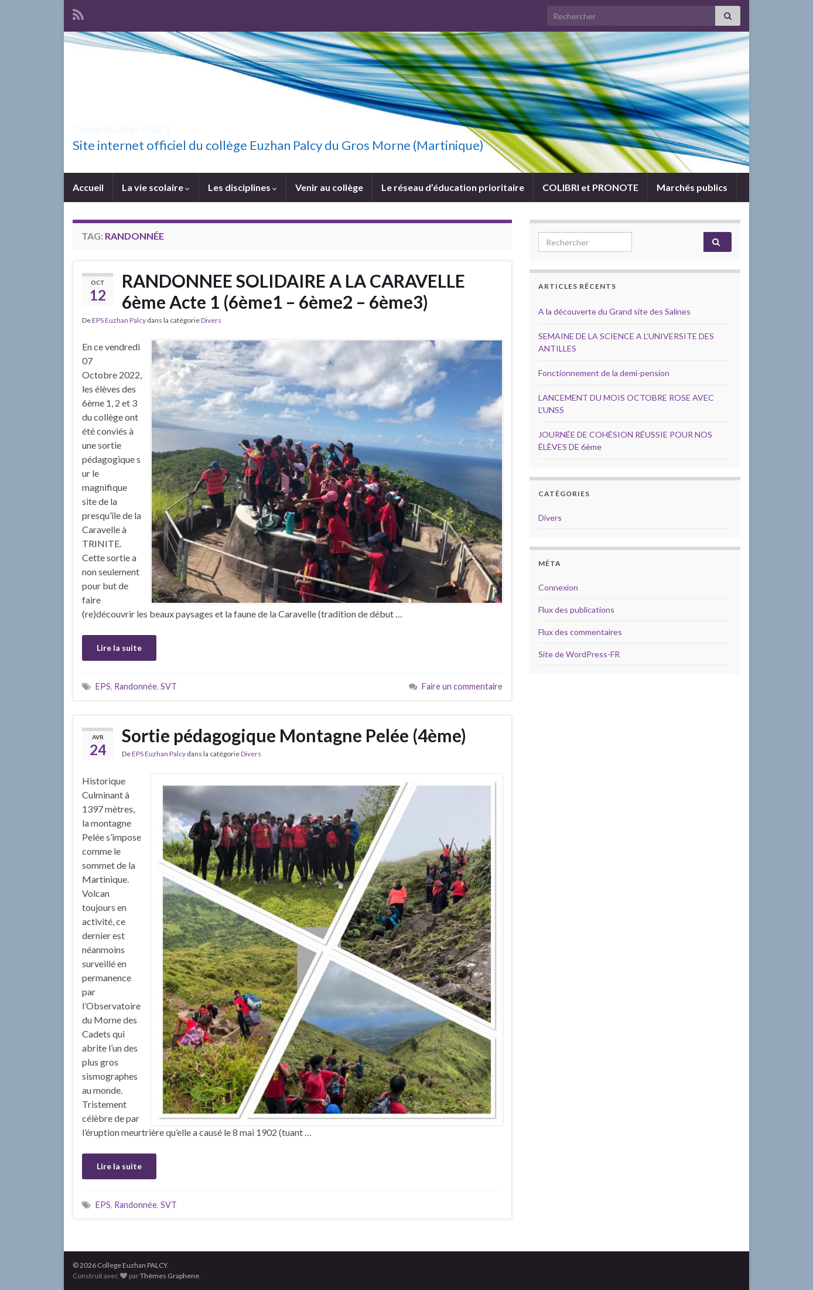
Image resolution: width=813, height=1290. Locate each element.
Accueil (88, 187)
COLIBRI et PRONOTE (590, 187)
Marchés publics (692, 187)
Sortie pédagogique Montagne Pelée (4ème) (294, 735)
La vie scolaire (156, 187)
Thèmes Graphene (169, 1275)
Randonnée (135, 686)
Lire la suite (119, 648)
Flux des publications (576, 610)
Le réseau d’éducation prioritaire (452, 187)
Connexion (558, 587)
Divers (211, 320)
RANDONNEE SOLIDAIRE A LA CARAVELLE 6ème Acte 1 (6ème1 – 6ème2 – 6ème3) (293, 291)
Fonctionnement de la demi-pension (603, 373)
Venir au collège (329, 187)
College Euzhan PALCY (160, 125)
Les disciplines (242, 187)
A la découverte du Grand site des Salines (614, 311)
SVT (168, 686)
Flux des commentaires (580, 632)
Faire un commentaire (462, 686)
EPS (103, 686)
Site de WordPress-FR (579, 654)
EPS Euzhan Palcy (119, 320)
